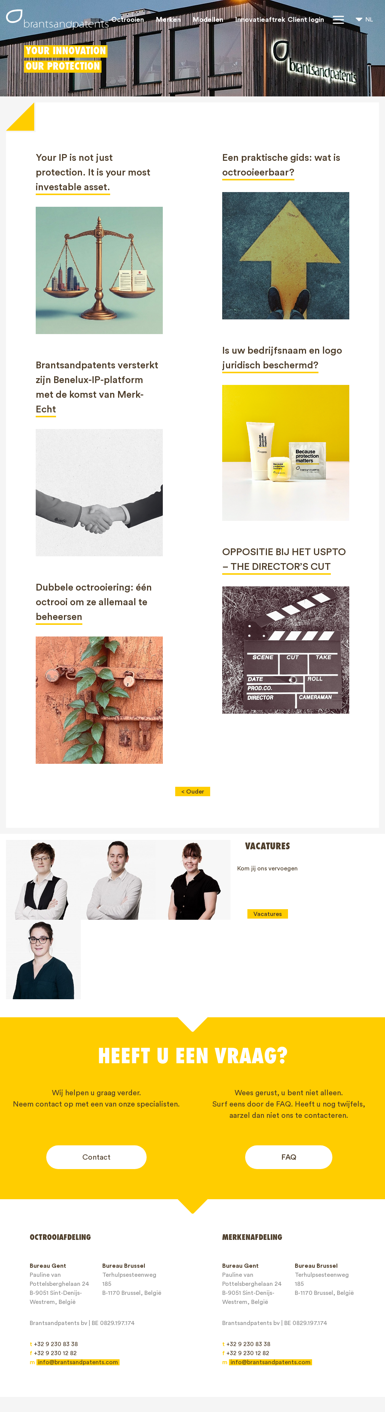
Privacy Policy (138, 1379)
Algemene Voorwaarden (69, 1379)
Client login (306, 19)
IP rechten (174, 1366)
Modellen (208, 19)
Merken (168, 19)
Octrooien (127, 19)
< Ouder (192, 792)
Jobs (284, 1366)
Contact (96, 1077)
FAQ (288, 1077)
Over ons (217, 1366)
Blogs (253, 1366)
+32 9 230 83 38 (54, 1264)
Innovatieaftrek (260, 19)
